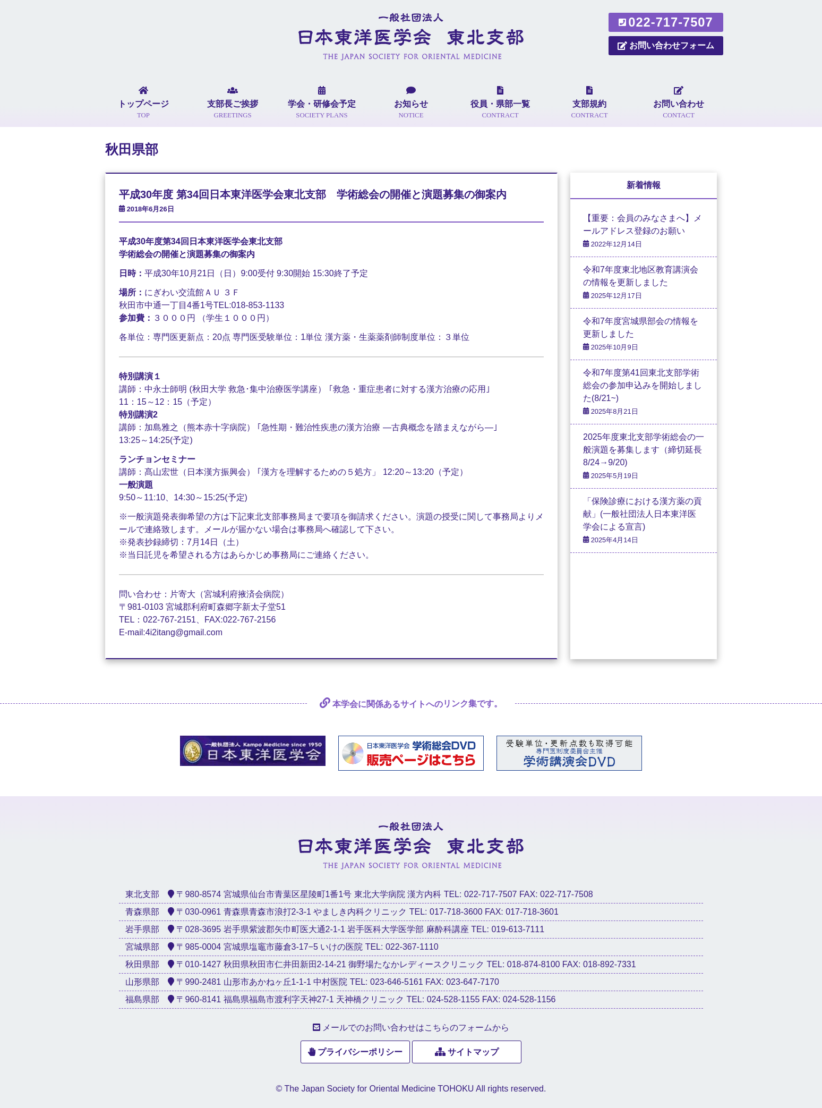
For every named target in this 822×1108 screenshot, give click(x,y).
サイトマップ (473, 1051)
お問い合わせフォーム (666, 45)
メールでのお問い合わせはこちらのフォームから (415, 1027)
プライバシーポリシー (360, 1051)
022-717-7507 (666, 22)
